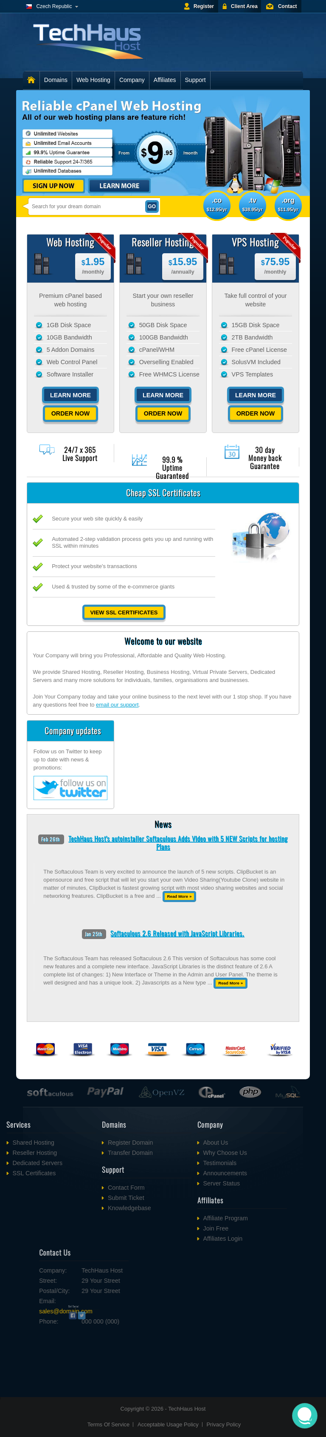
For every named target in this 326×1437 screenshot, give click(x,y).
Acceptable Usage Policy (168, 1424)
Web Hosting (93, 79)
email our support (117, 705)
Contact (287, 6)
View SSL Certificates (123, 612)
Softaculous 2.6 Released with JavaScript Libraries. (177, 933)
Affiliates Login (172, 1238)
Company (132, 79)
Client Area (244, 6)
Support (195, 79)
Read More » (179, 896)
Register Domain (79, 1142)
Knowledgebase (79, 1208)
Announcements (175, 1173)
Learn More (70, 395)
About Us (165, 1142)
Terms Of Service (108, 1424)
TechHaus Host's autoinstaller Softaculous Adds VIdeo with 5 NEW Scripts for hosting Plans (178, 842)
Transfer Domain (79, 1152)
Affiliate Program (175, 1218)
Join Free (165, 1228)
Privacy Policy (223, 1424)
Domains (55, 79)
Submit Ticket (75, 1197)
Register (204, 6)
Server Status (171, 1183)
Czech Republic (54, 6)
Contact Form (75, 1187)
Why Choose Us (175, 1152)
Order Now (70, 413)
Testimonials (169, 1163)
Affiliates (165, 79)
